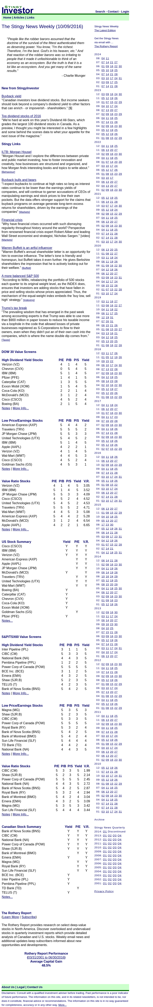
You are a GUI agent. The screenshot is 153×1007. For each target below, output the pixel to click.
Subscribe (29, 917)
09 (107, 66)
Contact (113, 11)
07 (103, 62)
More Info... (21, 408)
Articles (19, 17)
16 (111, 66)
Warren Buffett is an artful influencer (27, 248)
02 (103, 114)
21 (111, 62)
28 (116, 74)
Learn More (11, 917)
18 (111, 145)
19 (111, 70)
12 (107, 98)
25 (116, 70)
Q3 (115, 835)
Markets (24, 211)
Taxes (5, 339)
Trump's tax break (14, 308)
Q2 (110, 835)
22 (116, 66)
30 (120, 66)
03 (103, 78)
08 (107, 138)
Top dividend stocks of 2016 (21, 116)
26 (116, 98)
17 (111, 78)
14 (107, 62)
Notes (6, 408)
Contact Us (34, 987)
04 (103, 58)
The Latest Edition (105, 30)
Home (7, 17)
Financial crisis (12, 220)
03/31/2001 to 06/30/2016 (46, 957)
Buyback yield (11, 96)
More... (62, 1004)
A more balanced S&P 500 (20, 276)
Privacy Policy (104, 891)
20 (111, 110)
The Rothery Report (106, 46)
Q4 (120, 835)
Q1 (105, 831)
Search (100, 11)
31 (120, 78)
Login (125, 11)
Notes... (7, 620)
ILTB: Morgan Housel (16, 152)
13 (107, 110)
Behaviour (8, 171)
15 (111, 102)
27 (116, 62)
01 (103, 66)
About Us (8, 987)
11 (107, 58)
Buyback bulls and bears (19, 180)
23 (116, 114)
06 (103, 149)
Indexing (29, 300)
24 (116, 78)
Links (30, 17)
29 (120, 102)
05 (103, 70)
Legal (21, 987)
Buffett (26, 267)
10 (107, 70)
